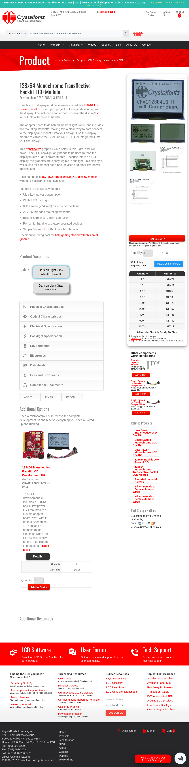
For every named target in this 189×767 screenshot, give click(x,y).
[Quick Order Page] (65, 678)
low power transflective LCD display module (69, 176)
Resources (74, 397)
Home (41, 44)
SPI (43, 229)
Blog (118, 44)
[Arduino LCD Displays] (160, 700)
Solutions (76, 44)
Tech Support (157, 649)
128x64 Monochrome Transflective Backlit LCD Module (145, 470)
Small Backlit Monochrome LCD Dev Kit (145, 442)
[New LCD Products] (20, 704)
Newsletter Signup (114, 699)
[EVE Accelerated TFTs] (160, 696)
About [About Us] (62, 747)
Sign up (134, 340)
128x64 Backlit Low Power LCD (147, 461)
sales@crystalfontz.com (16, 756)
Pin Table (51, 397)
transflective (33, 149)
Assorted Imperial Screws (135, 362)
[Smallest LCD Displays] (160, 678)
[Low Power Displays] (159, 705)
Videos (92, 44)
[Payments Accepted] (70, 713)
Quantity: (137, 252)
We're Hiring (66, 759)
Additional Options (32, 397)
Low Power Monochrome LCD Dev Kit (145, 452)
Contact (146, 44)
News (62, 743)
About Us (131, 44)
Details (38, 556)
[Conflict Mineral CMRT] (79, 699)
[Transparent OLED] (158, 691)
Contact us (136, 338)
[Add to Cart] (39, 587)
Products (56, 44)
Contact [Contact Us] (63, 751)
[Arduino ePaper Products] (159, 682)
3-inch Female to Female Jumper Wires (138, 383)
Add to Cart (140, 375)
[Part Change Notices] (19, 697)
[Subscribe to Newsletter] (116, 713)
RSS (147, 523)
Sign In (151, 730)
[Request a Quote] (68, 685)
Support (106, 44)
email (134, 523)
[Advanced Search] (22, 683)
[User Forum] (116, 687)
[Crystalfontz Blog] (116, 678)
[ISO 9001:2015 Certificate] (76, 692)
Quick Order (129, 730)
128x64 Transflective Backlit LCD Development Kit (36, 471)
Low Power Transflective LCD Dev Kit (145, 433)
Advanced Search (138, 33)
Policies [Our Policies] (63, 755)
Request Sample (168, 263)
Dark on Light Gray (51, 272)
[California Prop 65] (68, 706)
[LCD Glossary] (114, 682)
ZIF (99, 113)
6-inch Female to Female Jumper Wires (138, 402)
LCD (34, 105)
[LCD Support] (27, 690)
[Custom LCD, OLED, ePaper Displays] (161, 709)
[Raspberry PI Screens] (160, 687)
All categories (17, 33)
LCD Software (36, 649)
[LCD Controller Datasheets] (121, 691)
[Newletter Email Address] (123, 705)
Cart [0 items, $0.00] (181, 12)
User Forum (93, 649)
